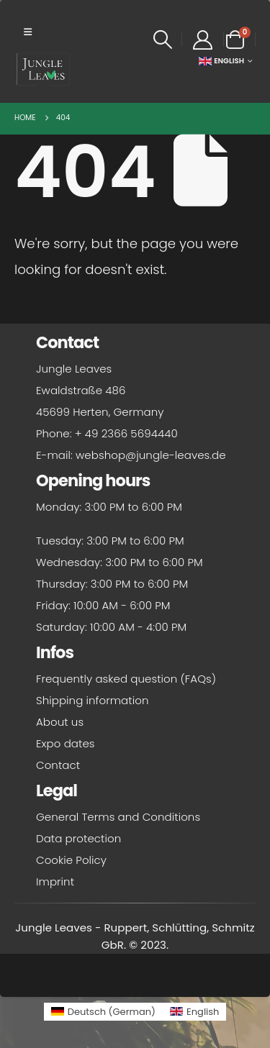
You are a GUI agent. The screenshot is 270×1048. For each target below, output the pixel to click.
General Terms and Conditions (118, 816)
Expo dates (65, 743)
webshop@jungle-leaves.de (151, 455)
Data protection (78, 838)
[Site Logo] (43, 69)
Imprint (55, 881)
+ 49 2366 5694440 (126, 433)
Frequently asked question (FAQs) (126, 678)
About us (60, 721)
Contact (58, 765)
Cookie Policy (71, 859)
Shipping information (92, 700)
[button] (27, 32)
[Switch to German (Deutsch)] (103, 1012)
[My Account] (202, 40)
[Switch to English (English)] (194, 1012)
